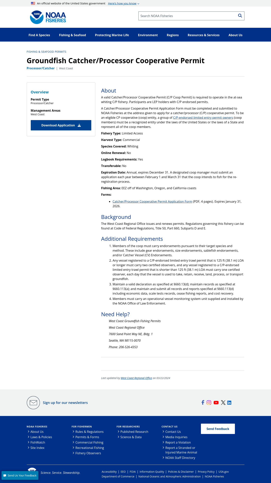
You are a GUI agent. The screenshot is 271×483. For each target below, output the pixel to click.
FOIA (133, 471)
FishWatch (38, 442)
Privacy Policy (206, 471)
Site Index (37, 448)
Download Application (61, 125)
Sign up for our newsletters (65, 402)
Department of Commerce (118, 476)
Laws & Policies (41, 437)
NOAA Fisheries (37, 426)
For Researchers (128, 426)
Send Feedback (218, 429)
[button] (20, 475)
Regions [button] (173, 35)
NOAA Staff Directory (180, 458)
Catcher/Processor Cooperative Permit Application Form (152, 201)
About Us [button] (236, 35)
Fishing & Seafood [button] (72, 35)
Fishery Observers (88, 453)
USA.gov (223, 471)
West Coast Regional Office (136, 378)
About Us (37, 432)
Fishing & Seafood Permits (46, 51)
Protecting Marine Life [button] (112, 35)
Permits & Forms (87, 437)
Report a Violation (178, 442)
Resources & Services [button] (204, 35)
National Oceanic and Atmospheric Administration (169, 476)
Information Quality (152, 471)
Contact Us (170, 426)
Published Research (134, 432)
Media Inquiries (176, 437)
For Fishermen (82, 426)
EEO (123, 471)
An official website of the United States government (83, 3)
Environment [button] (148, 35)
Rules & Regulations (89, 432)
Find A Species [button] (39, 35)
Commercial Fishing (89, 442)
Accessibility (109, 471)
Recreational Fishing (89, 448)
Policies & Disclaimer (181, 471)
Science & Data (131, 437)
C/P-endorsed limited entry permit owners (203, 117)
